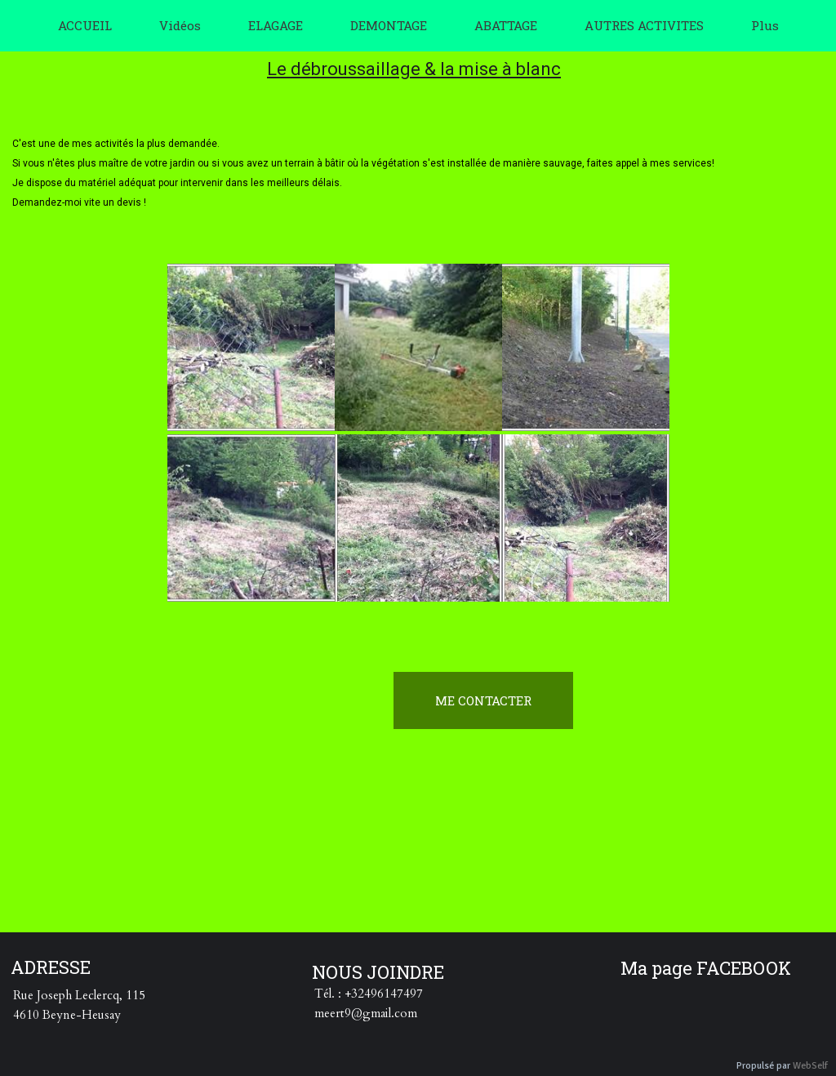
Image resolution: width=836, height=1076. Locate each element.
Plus (765, 25)
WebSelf (810, 1066)
